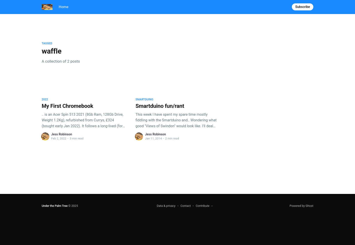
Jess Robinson (61, 134)
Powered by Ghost (301, 205)
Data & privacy (166, 205)
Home (63, 7)
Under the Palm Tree (55, 205)
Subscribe (302, 7)
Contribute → (204, 205)
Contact (185, 205)
